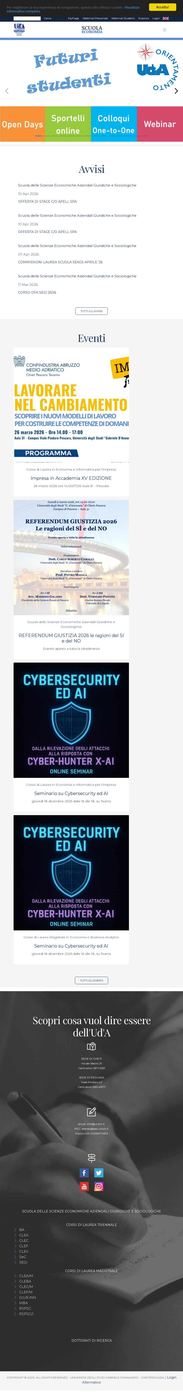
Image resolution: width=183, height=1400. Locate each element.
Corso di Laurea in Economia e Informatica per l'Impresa (71, 469)
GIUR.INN (27, 1297)
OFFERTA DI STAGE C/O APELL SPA (47, 202)
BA (21, 1230)
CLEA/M (26, 1276)
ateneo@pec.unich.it (95, 1128)
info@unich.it (96, 1124)
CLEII (23, 1251)
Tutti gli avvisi (91, 311)
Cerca (47, 18)
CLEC (24, 1240)
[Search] (27, 18)
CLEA (24, 1235)
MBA (23, 1303)
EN (166, 18)
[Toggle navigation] (165, 30)
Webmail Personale (95, 18)
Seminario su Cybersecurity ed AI (71, 793)
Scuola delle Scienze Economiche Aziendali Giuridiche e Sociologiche (77, 185)
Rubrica (143, 18)
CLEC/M (26, 1287)
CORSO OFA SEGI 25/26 (37, 292)
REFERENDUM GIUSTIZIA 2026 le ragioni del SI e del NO (71, 638)
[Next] (176, 91)
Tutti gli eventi (91, 980)
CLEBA (25, 1281)
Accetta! (162, 7)
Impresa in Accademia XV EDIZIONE (71, 478)
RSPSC (25, 1308)
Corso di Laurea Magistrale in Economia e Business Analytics (71, 937)
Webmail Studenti (123, 18)
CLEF (23, 1246)
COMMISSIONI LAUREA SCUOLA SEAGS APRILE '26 (60, 262)
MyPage (73, 18)
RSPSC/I (26, 1314)
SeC (22, 1257)
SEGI (23, 1262)
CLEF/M (26, 1292)
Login (156, 18)
